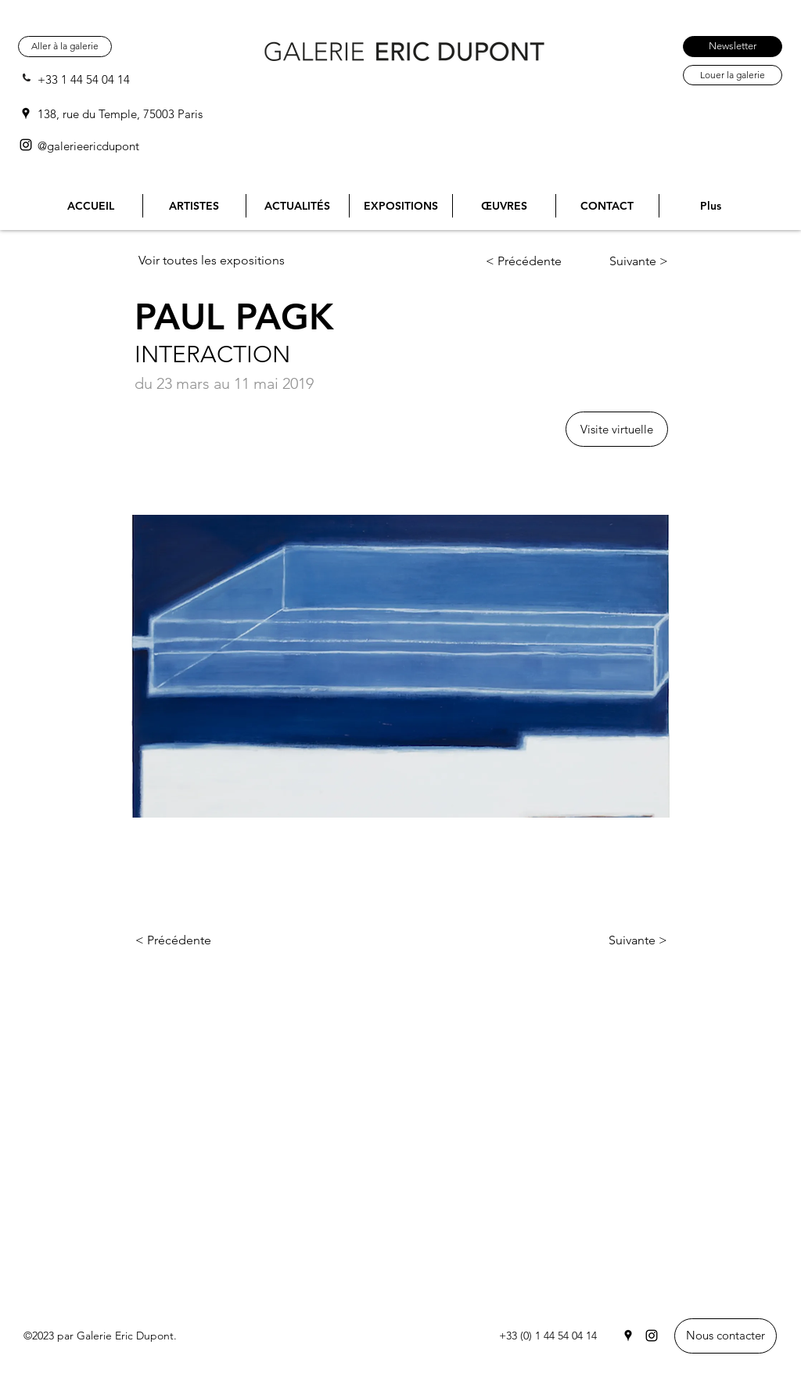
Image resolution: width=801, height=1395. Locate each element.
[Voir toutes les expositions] (217, 260)
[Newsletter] (732, 46)
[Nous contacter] (725, 1336)
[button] (617, 429)
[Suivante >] (625, 261)
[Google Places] (26, 113)
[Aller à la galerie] (65, 46)
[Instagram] (26, 145)
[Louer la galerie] (732, 75)
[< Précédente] (535, 261)
